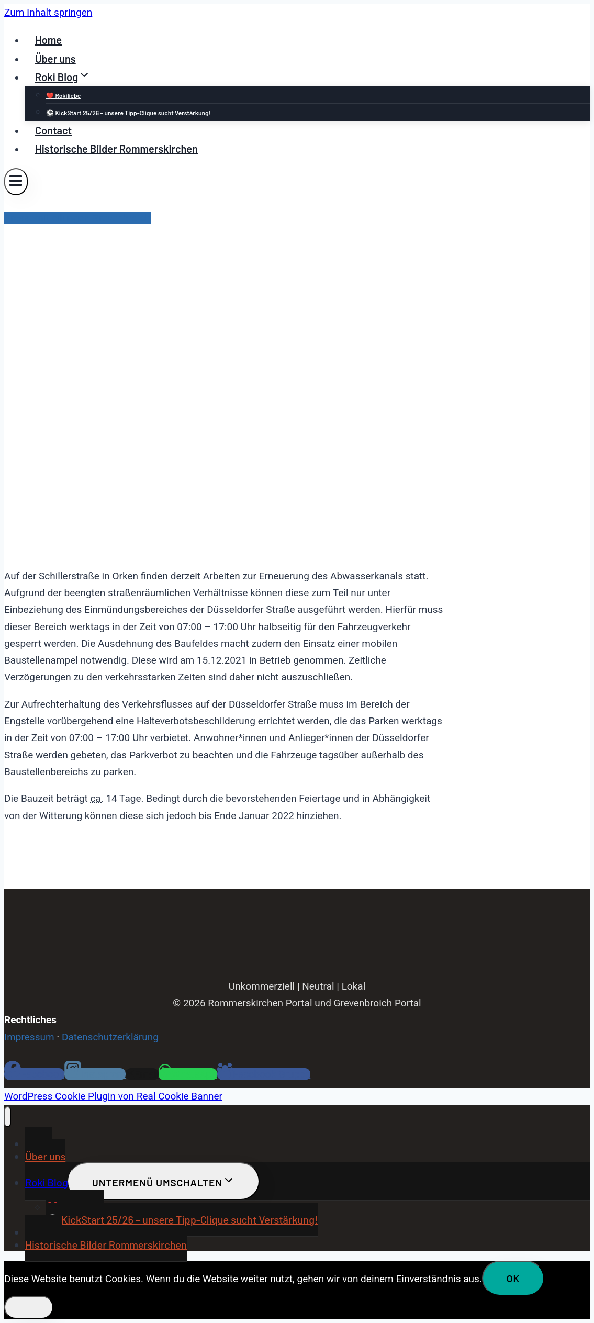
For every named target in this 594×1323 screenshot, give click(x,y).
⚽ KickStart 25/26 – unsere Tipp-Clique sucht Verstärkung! (128, 112)
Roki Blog (46, 1182)
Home (48, 39)
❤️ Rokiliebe (63, 95)
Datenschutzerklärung (110, 1037)
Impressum (29, 1037)
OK (513, 1278)
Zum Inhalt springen (48, 12)
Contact (53, 130)
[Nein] (28, 1307)
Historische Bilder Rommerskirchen (116, 148)
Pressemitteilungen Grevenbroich (77, 218)
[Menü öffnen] (16, 181)
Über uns (55, 58)
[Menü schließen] (7, 1116)
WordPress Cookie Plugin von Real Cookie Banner (113, 1096)
